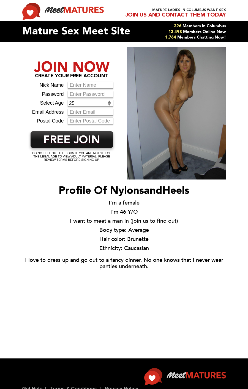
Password (53, 94)
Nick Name (51, 85)
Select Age (52, 103)
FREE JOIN (71, 140)
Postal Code (50, 121)
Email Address (48, 112)
